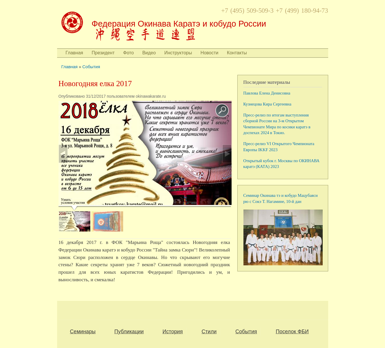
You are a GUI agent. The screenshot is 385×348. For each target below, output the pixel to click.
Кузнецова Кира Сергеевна (267, 104)
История (172, 331)
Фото (128, 52)
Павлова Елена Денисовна (266, 93)
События (91, 66)
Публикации (129, 331)
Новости (209, 52)
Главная (74, 52)
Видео (149, 52)
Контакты (237, 52)
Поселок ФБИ (292, 331)
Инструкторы (178, 52)
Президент (103, 52)
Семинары (83, 331)
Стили (209, 331)
